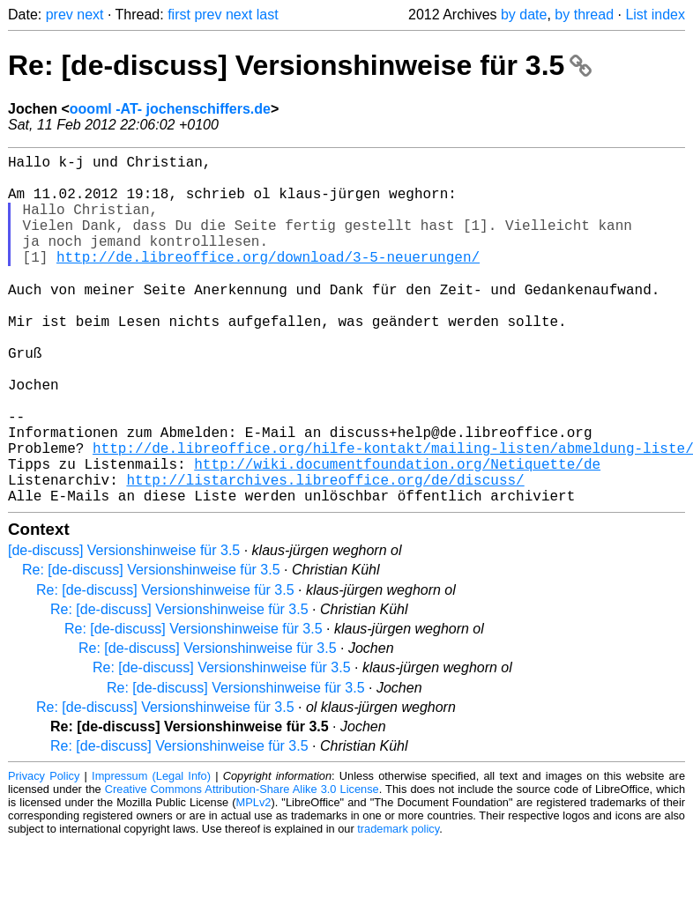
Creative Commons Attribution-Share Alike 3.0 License (242, 865)
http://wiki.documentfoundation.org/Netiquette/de (397, 533)
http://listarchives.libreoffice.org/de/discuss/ (325, 552)
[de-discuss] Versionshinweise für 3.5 (124, 626)
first (179, 14)
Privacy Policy (43, 852)
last (268, 14)
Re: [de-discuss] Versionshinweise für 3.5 (300, 65)
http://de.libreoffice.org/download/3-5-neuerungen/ (268, 281)
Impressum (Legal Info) (151, 852)
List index (655, 14)
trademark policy (398, 905)
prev (59, 14)
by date (524, 14)
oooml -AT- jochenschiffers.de (170, 108)
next (90, 14)
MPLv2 (254, 879)
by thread (584, 14)
